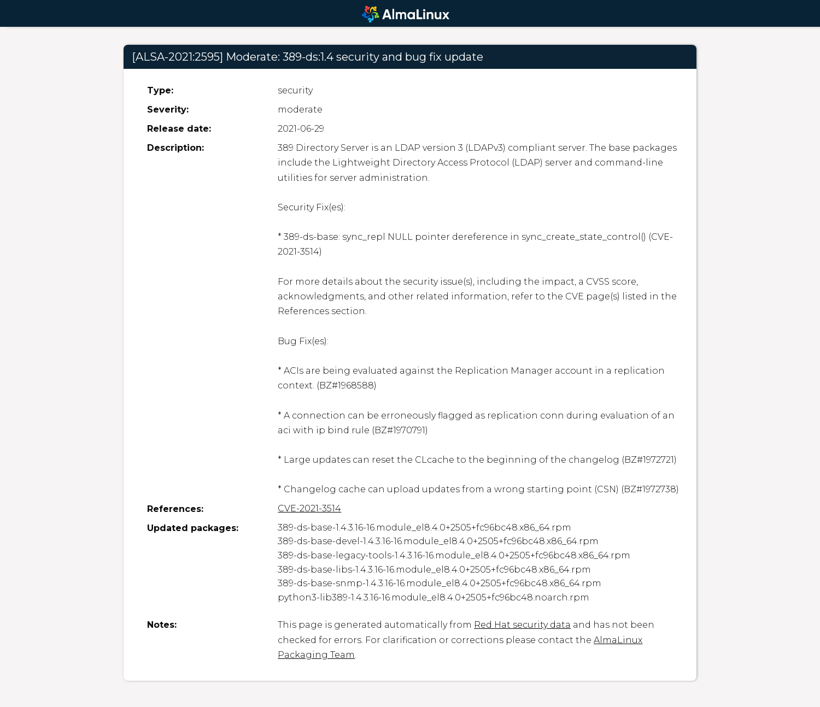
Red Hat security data (522, 625)
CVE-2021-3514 (309, 508)
